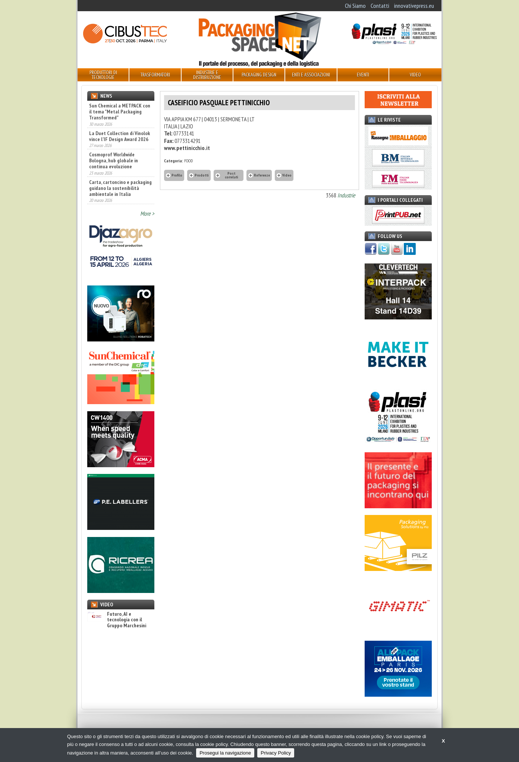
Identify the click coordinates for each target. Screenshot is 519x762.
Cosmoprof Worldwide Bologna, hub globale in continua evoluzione (113, 160)
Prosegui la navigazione (225, 753)
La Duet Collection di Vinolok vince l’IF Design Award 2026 (119, 136)
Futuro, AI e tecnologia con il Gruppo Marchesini (116, 619)
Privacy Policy (276, 753)
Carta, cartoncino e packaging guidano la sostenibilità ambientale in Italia (120, 188)
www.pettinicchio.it (187, 148)
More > (147, 213)
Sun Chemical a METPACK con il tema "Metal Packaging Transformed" (119, 112)
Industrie (346, 195)
